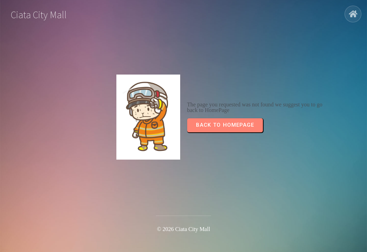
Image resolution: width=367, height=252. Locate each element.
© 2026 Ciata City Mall (183, 229)
